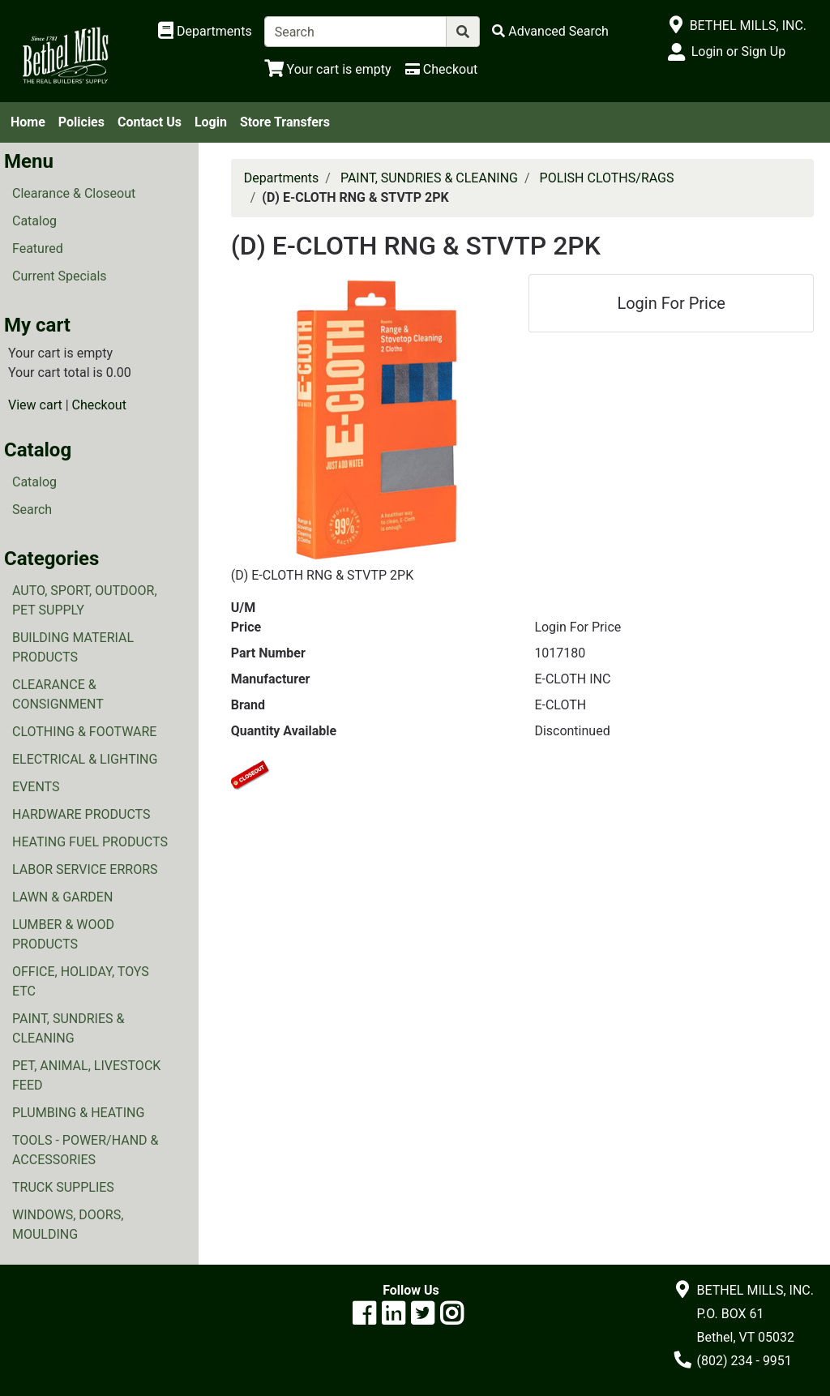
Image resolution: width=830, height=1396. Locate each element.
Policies (81, 122)
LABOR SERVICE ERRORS (85, 869)
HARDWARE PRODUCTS (81, 814)
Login (211, 122)
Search (32, 509)
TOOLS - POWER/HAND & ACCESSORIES (85, 1150)
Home (28, 122)
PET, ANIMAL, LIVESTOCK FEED (86, 1075)
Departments (281, 178)
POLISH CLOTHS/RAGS (607, 178)
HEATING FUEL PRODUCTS (90, 842)
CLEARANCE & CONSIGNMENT (58, 694)
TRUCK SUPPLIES (63, 1187)
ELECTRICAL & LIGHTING (84, 759)
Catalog (34, 221)
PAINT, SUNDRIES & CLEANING (68, 1028)
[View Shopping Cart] (327, 69)
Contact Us (150, 122)
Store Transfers (285, 122)
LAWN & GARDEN (62, 897)
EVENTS (35, 786)
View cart (35, 405)
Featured (37, 248)
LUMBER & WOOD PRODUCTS (63, 934)
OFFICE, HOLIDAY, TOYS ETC (80, 981)
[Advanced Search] (550, 31)
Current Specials (59, 276)
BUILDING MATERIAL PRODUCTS (73, 647)
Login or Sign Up (738, 51)
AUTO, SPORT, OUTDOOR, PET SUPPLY (84, 600)
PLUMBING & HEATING (78, 1112)
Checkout (99, 405)
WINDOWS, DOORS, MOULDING (67, 1224)
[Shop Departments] (205, 31)
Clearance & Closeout (73, 193)
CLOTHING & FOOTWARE (84, 731)
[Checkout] (441, 69)
